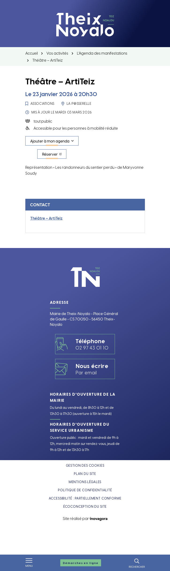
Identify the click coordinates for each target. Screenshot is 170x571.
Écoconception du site (85, 506)
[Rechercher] (137, 563)
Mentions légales (85, 482)
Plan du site (85, 473)
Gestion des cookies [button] (85, 465)
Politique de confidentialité (85, 490)
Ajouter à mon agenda (49, 140)
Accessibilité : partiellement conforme (85, 498)
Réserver (54, 155)
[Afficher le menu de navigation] (29, 562)
